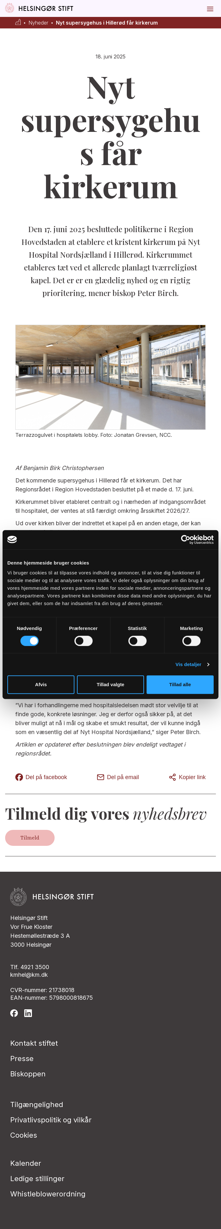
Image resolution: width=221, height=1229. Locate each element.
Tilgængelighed (36, 1104)
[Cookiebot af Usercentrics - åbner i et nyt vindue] (186, 539)
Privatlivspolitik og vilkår (51, 1120)
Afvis (41, 684)
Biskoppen (28, 1074)
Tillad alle (180, 684)
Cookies (23, 1135)
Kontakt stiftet (34, 1043)
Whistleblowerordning (48, 1194)
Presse (22, 1058)
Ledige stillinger (37, 1178)
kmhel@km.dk (29, 974)
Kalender (25, 1163)
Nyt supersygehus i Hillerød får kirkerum (107, 23)
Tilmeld (29, 837)
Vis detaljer (189, 664)
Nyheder (38, 23)
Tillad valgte (110, 684)
